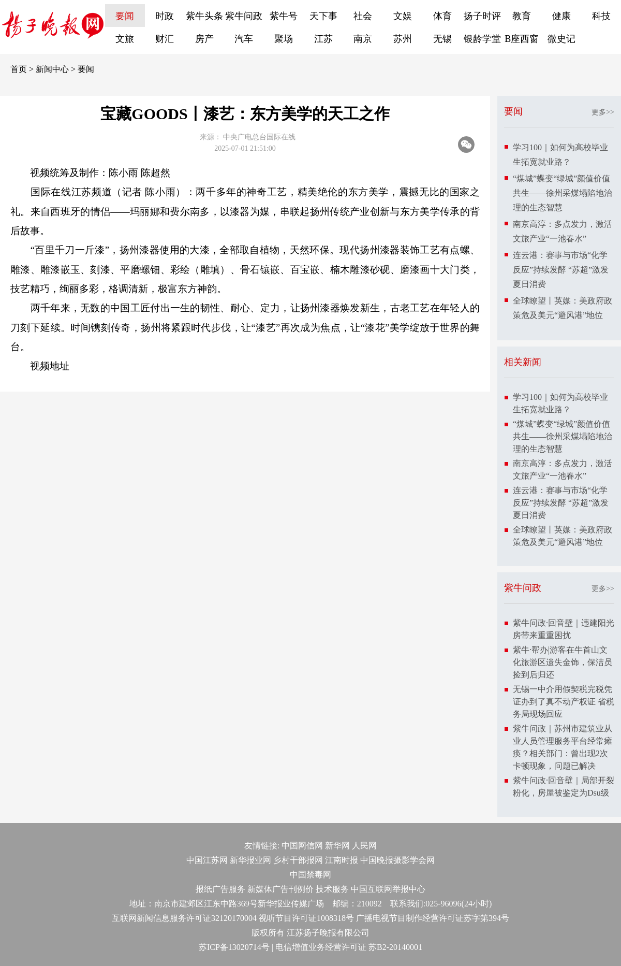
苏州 (402, 39)
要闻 (124, 16)
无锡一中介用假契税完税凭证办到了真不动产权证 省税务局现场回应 (563, 701)
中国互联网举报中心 (388, 889)
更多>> (603, 112)
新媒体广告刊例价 (280, 889)
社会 (362, 16)
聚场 (283, 39)
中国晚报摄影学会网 (397, 860)
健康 (561, 16)
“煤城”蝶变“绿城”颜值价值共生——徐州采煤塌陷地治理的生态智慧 (562, 193)
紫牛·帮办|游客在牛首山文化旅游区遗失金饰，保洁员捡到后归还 (562, 662)
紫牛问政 (243, 16)
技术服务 (332, 889)
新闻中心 (52, 69)
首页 (18, 69)
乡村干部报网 (298, 860)
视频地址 (49, 366)
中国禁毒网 (310, 874)
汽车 (243, 39)
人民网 (364, 845)
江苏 (323, 39)
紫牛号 (284, 16)
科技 (601, 16)
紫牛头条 (204, 16)
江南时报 (341, 860)
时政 (164, 16)
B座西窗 (522, 39)
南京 (362, 39)
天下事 (323, 16)
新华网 (337, 845)
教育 (521, 16)
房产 (204, 39)
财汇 (164, 39)
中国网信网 (302, 845)
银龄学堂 (482, 39)
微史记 (561, 39)
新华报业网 (250, 860)
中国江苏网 (207, 860)
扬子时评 (482, 16)
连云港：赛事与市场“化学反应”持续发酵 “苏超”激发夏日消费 (561, 270)
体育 (442, 16)
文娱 (402, 16)
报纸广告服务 (220, 889)
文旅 (124, 39)
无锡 (442, 39)
